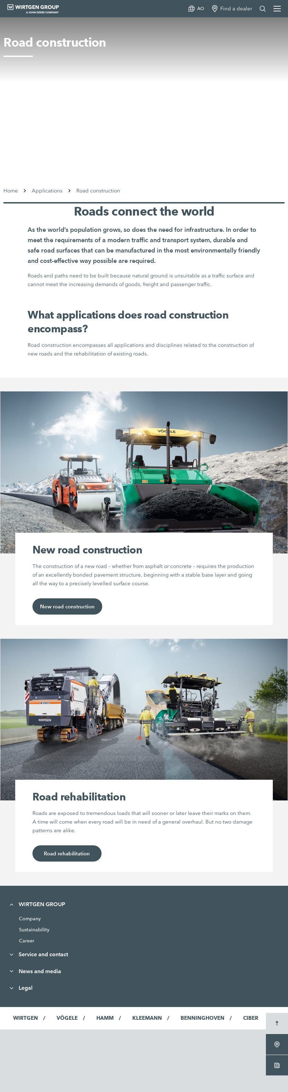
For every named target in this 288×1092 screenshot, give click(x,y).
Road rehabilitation (67, 853)
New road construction (67, 606)
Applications (47, 191)
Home (10, 191)
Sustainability (34, 930)
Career (26, 941)
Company (30, 918)
